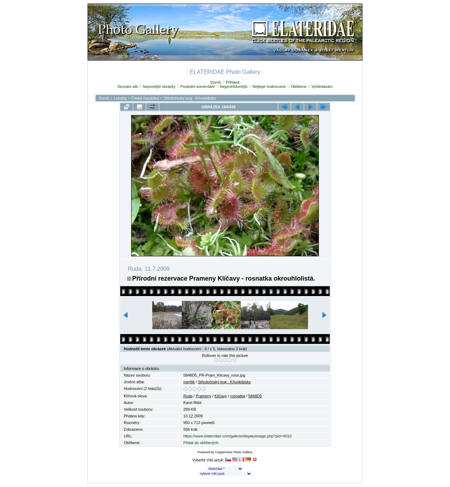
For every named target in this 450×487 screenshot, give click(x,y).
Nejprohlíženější (234, 86)
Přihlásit (232, 82)
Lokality (120, 98)
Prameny (203, 396)
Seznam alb (127, 86)
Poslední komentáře (197, 86)
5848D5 (255, 396)
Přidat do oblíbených (200, 443)
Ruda (187, 396)
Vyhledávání (322, 86)
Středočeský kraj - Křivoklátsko (189, 98)
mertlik (188, 382)
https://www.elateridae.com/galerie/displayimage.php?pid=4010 (237, 436)
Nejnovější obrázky (159, 86)
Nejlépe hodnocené (269, 86)
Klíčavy (220, 396)
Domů (216, 82)
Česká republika (145, 98)
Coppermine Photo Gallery (233, 452)
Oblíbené (299, 86)
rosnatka (237, 396)
